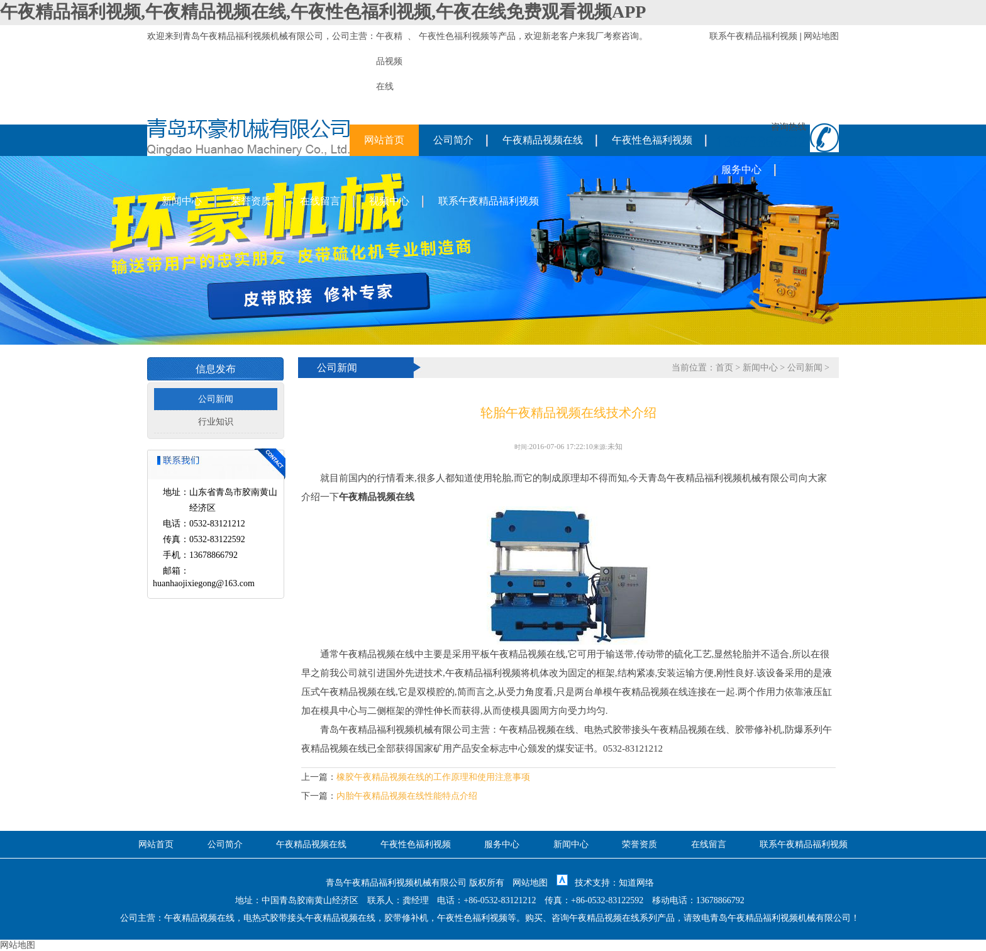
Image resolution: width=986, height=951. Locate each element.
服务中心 (741, 169)
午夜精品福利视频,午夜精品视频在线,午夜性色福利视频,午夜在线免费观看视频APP (323, 11)
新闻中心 (182, 201)
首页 (724, 367)
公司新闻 (215, 399)
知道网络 (636, 882)
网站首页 (384, 140)
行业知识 (215, 421)
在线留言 (320, 201)
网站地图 (821, 36)
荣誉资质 (251, 201)
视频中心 (389, 201)
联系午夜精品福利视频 (753, 36)
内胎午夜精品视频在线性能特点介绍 (406, 796)
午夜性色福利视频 (454, 36)
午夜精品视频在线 (542, 140)
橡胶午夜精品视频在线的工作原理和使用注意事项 (433, 777)
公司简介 (453, 140)
